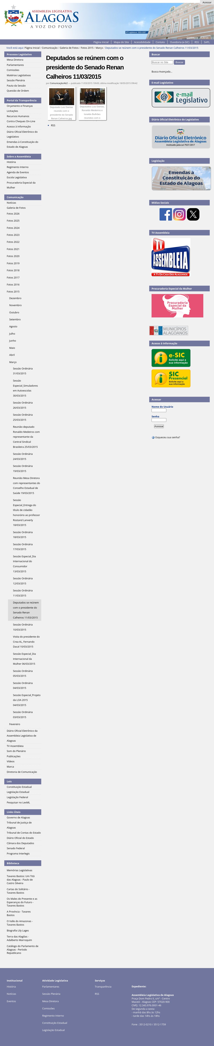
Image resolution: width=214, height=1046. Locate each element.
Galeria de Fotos (69, 47)
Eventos (11, 1001)
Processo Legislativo (19, 54)
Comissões (48, 1008)
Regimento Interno (53, 1015)
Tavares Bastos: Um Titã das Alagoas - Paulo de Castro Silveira (20, 879)
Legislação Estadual (53, 1030)
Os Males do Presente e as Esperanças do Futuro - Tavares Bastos (22, 902)
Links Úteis (13, 812)
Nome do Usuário (162, 406)
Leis (9, 781)
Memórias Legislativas (19, 870)
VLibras (204, 37)
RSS (197, 42)
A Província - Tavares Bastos (19, 913)
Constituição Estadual (54, 1023)
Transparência (103, 986)
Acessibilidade (142, 42)
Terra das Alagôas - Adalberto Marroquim (19, 938)
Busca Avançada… (162, 71)
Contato (160, 42)
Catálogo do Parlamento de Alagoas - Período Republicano (22, 949)
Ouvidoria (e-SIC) (179, 42)
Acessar (207, 2)
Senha (155, 416)
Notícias (11, 994)
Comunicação (50, 47)
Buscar (156, 54)
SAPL (207, 42)
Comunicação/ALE (59, 83)
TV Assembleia (160, 232)
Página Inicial (101, 42)
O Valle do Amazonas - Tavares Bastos (20, 922)
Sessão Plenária (51, 994)
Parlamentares (50, 986)
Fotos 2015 (87, 47)
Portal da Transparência (22, 100)
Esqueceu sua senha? (166, 437)
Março (99, 47)
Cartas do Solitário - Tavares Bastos (18, 890)
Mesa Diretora (50, 1001)
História (11, 986)
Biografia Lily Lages (18, 930)
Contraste (192, 37)
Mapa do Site (121, 42)
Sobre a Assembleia (19, 156)
